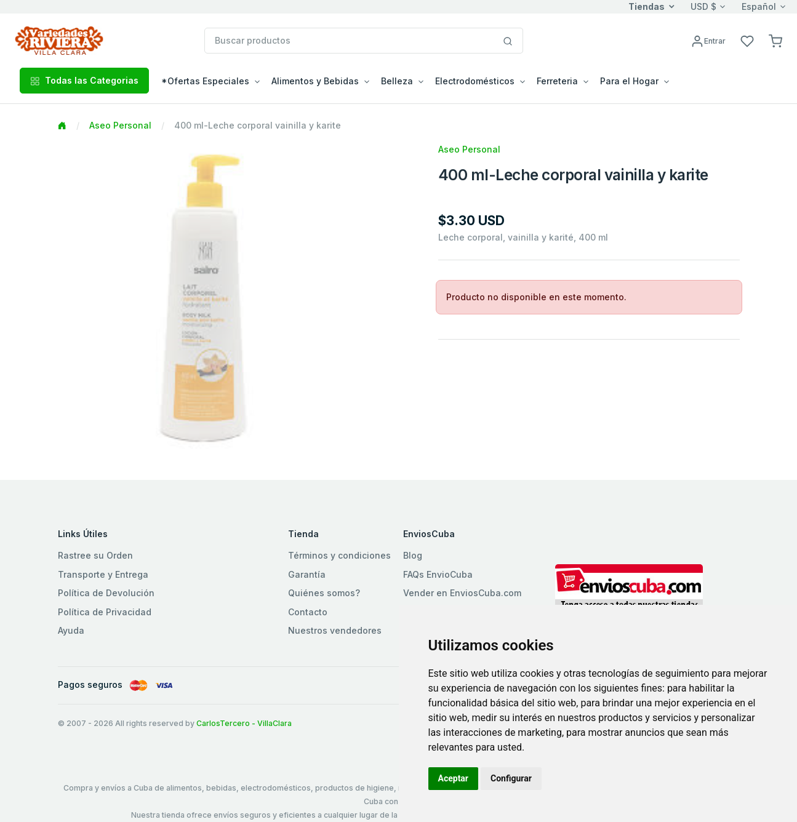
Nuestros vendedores (335, 630)
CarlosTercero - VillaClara (244, 723)
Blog (412, 555)
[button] (775, 40)
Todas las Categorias (84, 80)
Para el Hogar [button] (629, 81)
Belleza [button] (397, 81)
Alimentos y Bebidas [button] (315, 81)
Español (759, 6)
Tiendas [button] (646, 6)
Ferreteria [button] (557, 81)
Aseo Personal (120, 125)
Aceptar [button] (453, 778)
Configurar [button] (511, 778)
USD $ (703, 6)
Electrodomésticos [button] (475, 81)
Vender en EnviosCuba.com (462, 593)
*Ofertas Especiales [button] (205, 81)
